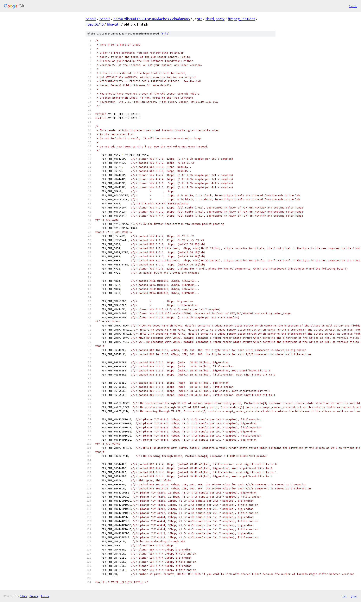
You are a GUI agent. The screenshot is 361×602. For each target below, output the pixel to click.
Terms (45, 596)
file (165, 33)
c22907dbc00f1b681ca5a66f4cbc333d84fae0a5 (151, 18)
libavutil (113, 24)
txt (344, 596)
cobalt (91, 18)
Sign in (353, 6)
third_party (215, 18)
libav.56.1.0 (95, 24)
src (199, 18)
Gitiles (23, 596)
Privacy (33, 596)
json (354, 596)
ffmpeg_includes (241, 18)
